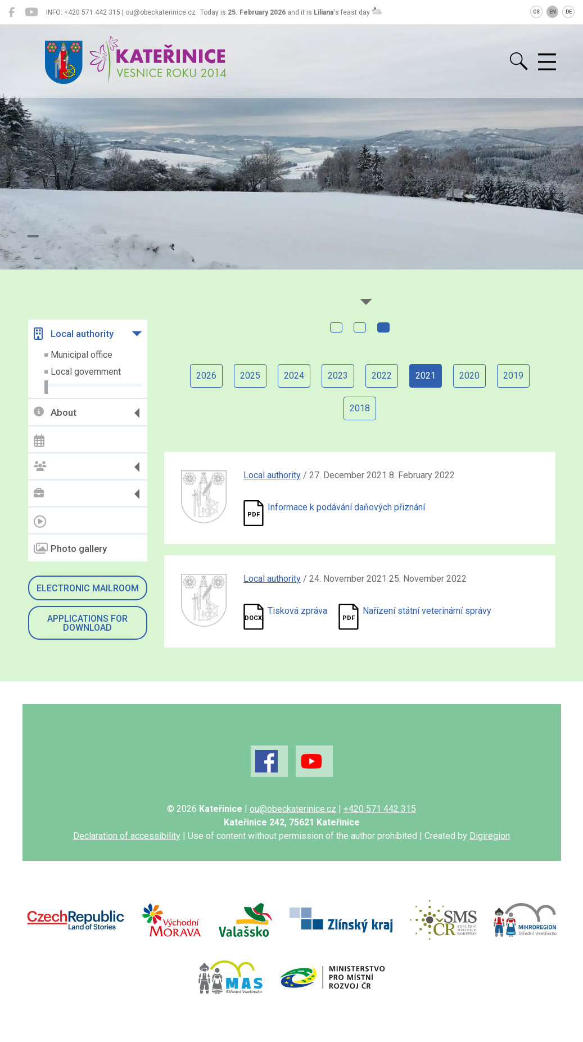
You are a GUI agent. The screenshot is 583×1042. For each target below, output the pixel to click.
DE (569, 12)
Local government (86, 371)
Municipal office (81, 354)
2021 (425, 375)
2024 (294, 375)
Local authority (74, 333)
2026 (206, 375)
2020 (469, 375)
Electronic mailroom (88, 588)
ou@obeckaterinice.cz (293, 808)
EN (552, 12)
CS (536, 12)
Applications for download (87, 623)
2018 (360, 408)
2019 (513, 375)
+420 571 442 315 (380, 808)
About (55, 413)
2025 (250, 375)
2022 (382, 375)
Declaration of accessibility (126, 835)
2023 (338, 375)
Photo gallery (70, 548)
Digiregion (489, 835)
